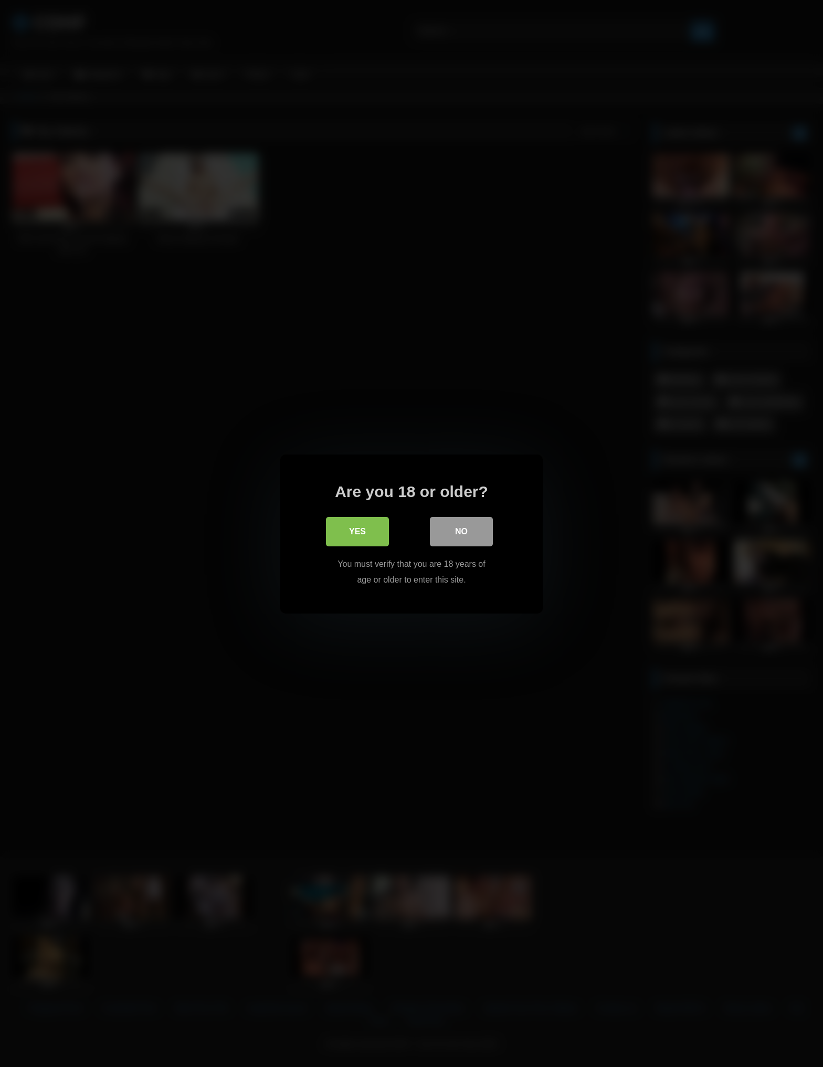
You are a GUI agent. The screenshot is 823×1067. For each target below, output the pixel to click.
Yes (357, 530)
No (461, 530)
